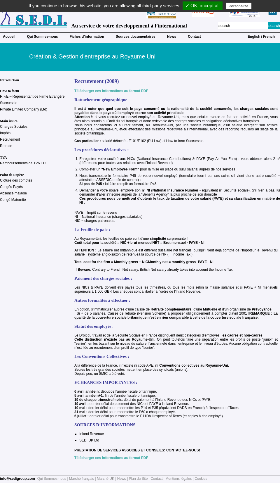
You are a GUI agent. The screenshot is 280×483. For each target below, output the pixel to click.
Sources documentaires (135, 36)
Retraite (6, 146)
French (269, 36)
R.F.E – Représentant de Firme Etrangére (32, 96)
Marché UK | (107, 479)
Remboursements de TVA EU (23, 163)
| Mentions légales (178, 479)
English (254, 36)
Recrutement (10, 139)
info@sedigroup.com (17, 479)
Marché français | (83, 479)
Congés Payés (11, 187)
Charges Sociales (13, 127)
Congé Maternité (13, 200)
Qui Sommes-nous (42, 36)
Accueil (9, 36)
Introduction (9, 80)
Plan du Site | (140, 479)
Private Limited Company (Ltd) (23, 109)
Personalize (239, 6)
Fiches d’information (87, 36)
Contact (194, 36)
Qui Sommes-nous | (53, 479)
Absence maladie (13, 193)
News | (123, 479)
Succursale (8, 103)
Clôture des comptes (16, 180)
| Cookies (200, 479)
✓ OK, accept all (203, 5)
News (171, 36)
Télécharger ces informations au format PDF (111, 91)
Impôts (5, 133)
